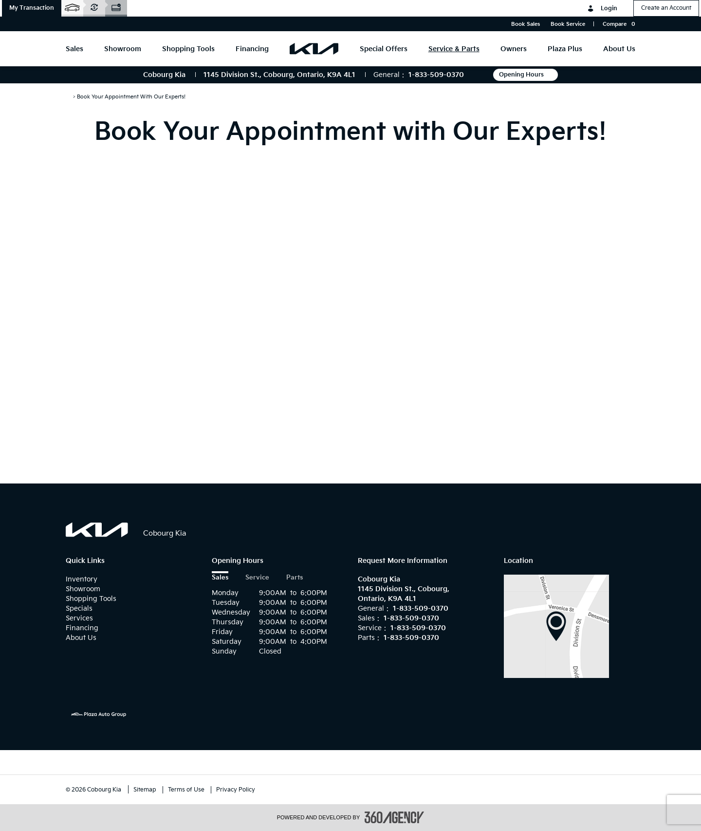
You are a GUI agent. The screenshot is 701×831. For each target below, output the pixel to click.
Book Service (568, 24)
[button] (31, 8)
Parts (294, 578)
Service (257, 578)
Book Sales (525, 24)
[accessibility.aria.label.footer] (394, 817)
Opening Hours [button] (525, 74)
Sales (220, 578)
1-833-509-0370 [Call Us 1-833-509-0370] (436, 75)
